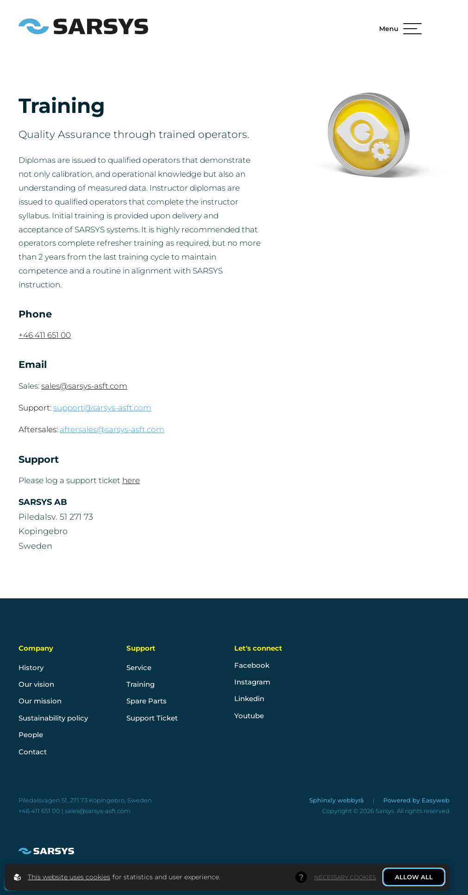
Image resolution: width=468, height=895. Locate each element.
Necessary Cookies (345, 877)
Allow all (414, 877)
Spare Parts (146, 700)
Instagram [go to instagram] (252, 681)
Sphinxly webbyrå (337, 800)
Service (138, 667)
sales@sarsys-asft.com (84, 386)
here (131, 480)
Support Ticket (152, 718)
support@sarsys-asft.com (102, 407)
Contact (33, 751)
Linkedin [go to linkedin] (249, 698)
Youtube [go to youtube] (249, 715)
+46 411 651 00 (45, 335)
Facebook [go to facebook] (251, 665)
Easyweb (435, 800)
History (31, 667)
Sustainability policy (53, 718)
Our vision (36, 684)
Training (140, 684)
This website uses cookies (69, 877)
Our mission (40, 700)
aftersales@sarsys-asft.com (112, 429)
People (31, 734)
